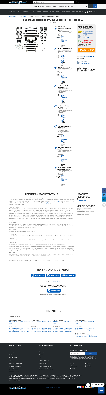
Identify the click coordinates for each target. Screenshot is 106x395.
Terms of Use (57, 387)
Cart (92, 6)
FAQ (40, 357)
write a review (56, 281)
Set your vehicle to (87, 41)
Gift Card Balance (44, 360)
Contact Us (12, 352)
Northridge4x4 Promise (45, 366)
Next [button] (86, 6)
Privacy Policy (49, 387)
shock (57, 201)
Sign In (88, 2)
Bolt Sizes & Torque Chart (15, 363)
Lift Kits (18, 16)
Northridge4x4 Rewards (15, 366)
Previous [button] (20, 6)
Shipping (41, 352)
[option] (53, 6)
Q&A (94, 56)
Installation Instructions (85, 199)
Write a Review (88, 56)
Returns (41, 354)
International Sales (14, 371)
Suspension (12, 16)
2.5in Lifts (24, 16)
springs (48, 202)
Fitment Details (82, 200)
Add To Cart (86, 49)
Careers (11, 360)
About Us (11, 354)
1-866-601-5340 (68, 6)
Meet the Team (13, 357)
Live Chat (60, 6)
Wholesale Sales (13, 369)
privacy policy (78, 359)
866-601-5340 (80, 2)
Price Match (42, 363)
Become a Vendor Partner (46, 369)
